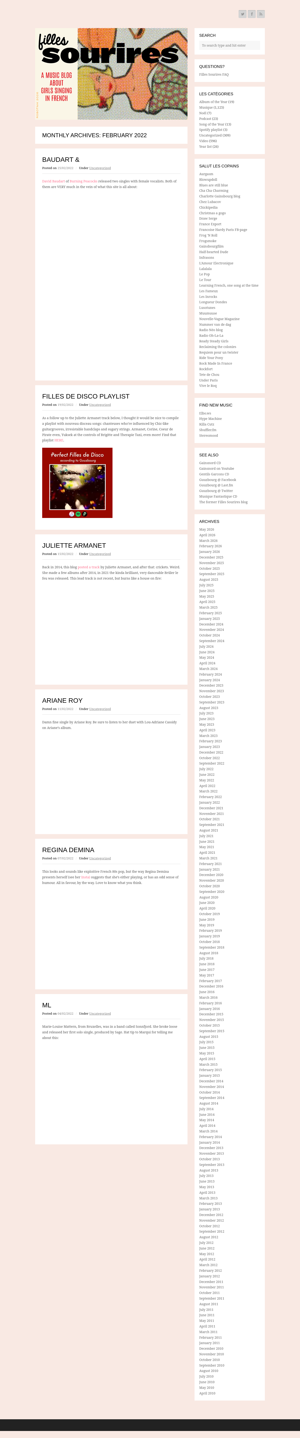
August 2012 (208, 1237)
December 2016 (211, 986)
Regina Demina (68, 850)
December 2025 (211, 557)
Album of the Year (213, 102)
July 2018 (206, 958)
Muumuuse (208, 313)
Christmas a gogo (212, 213)
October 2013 (209, 1159)
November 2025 (211, 563)
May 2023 (206, 724)
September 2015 (211, 1031)
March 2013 (208, 1198)
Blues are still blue (213, 185)
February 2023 (210, 741)
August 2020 (208, 897)
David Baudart (53, 181)
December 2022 (211, 752)
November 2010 (211, 1354)
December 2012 (211, 1215)
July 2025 (206, 585)
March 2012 (208, 1265)
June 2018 (206, 964)
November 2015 (211, 1019)
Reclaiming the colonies (217, 346)
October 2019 (209, 914)
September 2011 (211, 1298)
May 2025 (206, 596)
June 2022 (206, 774)
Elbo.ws (205, 413)
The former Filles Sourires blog (223, 502)
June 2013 (206, 1181)
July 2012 (206, 1242)
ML (46, 1005)
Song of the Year (211, 124)
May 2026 (206, 529)
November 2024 (211, 629)
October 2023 (209, 696)
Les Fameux (208, 291)
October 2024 (209, 635)
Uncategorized (100, 168)
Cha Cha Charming (213, 190)
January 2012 (209, 1276)
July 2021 (206, 836)
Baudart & (60, 159)
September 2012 (211, 1231)
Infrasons (206, 257)
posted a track (89, 567)
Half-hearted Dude (213, 252)
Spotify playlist (210, 129)
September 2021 (211, 824)
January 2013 (209, 1209)
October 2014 (209, 1092)
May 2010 (206, 1387)
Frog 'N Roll (208, 235)
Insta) (85, 877)
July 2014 (206, 1109)
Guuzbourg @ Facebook (217, 479)
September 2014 (211, 1097)
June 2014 (206, 1114)
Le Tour (205, 279)
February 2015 (210, 1070)
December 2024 (211, 624)
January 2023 (209, 746)
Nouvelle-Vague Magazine (219, 319)
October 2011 (209, 1292)
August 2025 (208, 579)
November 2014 (211, 1086)
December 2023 (211, 685)
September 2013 (211, 1164)
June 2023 (206, 719)
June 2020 (206, 902)
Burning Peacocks (84, 181)
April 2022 (207, 786)
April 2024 (207, 663)
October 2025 (209, 568)
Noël (202, 113)
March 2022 (208, 791)
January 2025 (209, 618)
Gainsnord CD (210, 463)
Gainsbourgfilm (211, 246)
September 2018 (211, 947)
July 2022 (206, 769)
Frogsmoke (208, 241)
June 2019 (206, 919)
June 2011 (206, 1315)
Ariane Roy (62, 700)
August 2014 (208, 1103)
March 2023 (208, 735)
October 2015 (209, 1025)
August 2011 (208, 1304)
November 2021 (211, 813)
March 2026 (208, 540)
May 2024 (206, 657)
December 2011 (211, 1281)
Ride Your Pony (211, 357)
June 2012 (206, 1248)
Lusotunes (207, 307)
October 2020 (209, 886)
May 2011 (206, 1320)
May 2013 (206, 1187)
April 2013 (207, 1192)
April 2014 (207, 1125)
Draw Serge (208, 218)
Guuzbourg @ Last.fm (216, 485)
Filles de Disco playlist (86, 396)
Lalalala (205, 268)
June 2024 (206, 652)
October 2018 (209, 941)
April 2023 (207, 730)
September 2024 (211, 641)
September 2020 (211, 891)
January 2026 (209, 551)
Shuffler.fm (208, 430)
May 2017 (206, 975)
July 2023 (206, 713)
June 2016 (206, 992)
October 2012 (209, 1226)
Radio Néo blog (211, 330)
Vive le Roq (208, 385)
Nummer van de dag (215, 324)
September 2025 (211, 574)
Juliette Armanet (74, 545)
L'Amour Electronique (216, 263)
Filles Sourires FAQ (214, 74)
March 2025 (208, 607)
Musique (206, 107)
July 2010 (206, 1376)
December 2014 (211, 1081)
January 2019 (209, 936)
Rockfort (206, 369)
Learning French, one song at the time (229, 285)
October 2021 (209, 819)
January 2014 (209, 1142)
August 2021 (208, 830)
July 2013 (206, 1175)
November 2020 (211, 880)
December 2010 (211, 1348)
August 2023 (208, 708)
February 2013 (210, 1203)
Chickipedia (208, 207)
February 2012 (210, 1270)
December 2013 (211, 1148)
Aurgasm (206, 174)
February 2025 (210, 613)
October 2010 (209, 1359)
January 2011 (209, 1343)
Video (203, 141)
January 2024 (209, 680)
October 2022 (209, 758)
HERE (58, 440)
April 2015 (207, 1059)
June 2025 (206, 590)
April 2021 (207, 852)
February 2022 (210, 797)
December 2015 (211, 1014)
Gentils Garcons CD (214, 474)
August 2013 (208, 1170)
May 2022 (206, 780)
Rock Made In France (215, 363)
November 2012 (211, 1220)
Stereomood (208, 435)
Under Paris (208, 380)
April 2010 (207, 1393)
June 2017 (206, 969)
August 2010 (208, 1370)
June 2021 (206, 841)
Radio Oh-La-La (211, 335)
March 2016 (208, 997)
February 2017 (210, 981)
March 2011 (208, 1332)
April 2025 (207, 601)
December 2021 (211, 808)
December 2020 (211, 874)
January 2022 (209, 802)
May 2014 (206, 1120)
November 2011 (211, 1287)
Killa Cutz (206, 424)
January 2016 (209, 1008)
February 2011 (210, 1337)
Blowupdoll (208, 179)
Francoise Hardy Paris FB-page (223, 229)
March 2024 (208, 668)
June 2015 (206, 1047)
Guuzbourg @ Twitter (216, 490)
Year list (205, 146)
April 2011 (207, 1326)
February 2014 (210, 1137)
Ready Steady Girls (214, 341)
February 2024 (210, 674)
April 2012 (207, 1259)
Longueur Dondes (213, 302)
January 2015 (209, 1075)
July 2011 (206, 1309)
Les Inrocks (208, 296)
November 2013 (211, 1153)
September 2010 (211, 1365)
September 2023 (211, 702)
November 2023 (211, 691)
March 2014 (208, 1131)
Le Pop (204, 274)
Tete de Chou (209, 374)
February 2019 (210, 930)
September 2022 (211, 763)
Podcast (205, 118)
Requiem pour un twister (218, 352)
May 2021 (206, 847)
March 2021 (208, 858)
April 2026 (207, 535)
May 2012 (206, 1254)
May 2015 (206, 1053)
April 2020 (207, 908)
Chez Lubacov (210, 202)
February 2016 (210, 1003)
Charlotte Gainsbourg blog (219, 196)
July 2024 (206, 646)
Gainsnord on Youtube (216, 468)
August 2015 (208, 1036)
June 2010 (206, 1382)
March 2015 (208, 1064)
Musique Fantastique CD (218, 496)
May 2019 (206, 925)
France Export (210, 224)
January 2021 (209, 869)
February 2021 (210, 863)
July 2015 (206, 1042)
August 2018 (208, 953)
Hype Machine (210, 418)
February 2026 (210, 546)
